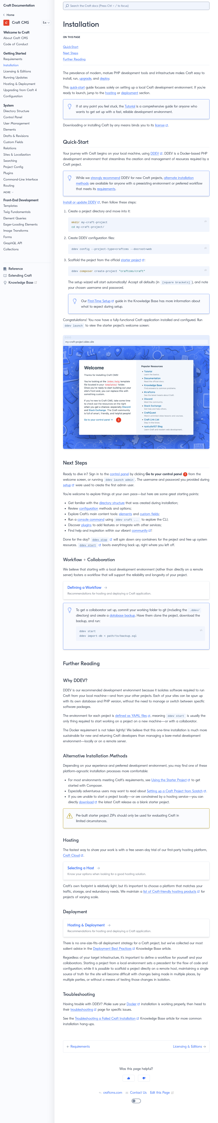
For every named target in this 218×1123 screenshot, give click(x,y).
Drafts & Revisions (16, 136)
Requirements (13, 59)
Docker (137, 1010)
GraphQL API (13, 243)
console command (92, 520)
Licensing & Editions (18, 71)
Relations (10, 148)
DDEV (159, 153)
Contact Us (136, 1098)
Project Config (13, 167)
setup (79, 485)
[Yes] (129, 1084)
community (143, 531)
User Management (16, 123)
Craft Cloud (87, 862)
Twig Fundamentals (17, 212)
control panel (121, 474)
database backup (124, 616)
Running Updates (15, 77)
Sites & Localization (17, 154)
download (89, 808)
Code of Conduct (15, 44)
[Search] (136, 6)
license (163, 125)
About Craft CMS (15, 38)
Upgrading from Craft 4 (19, 90)
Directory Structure (16, 111)
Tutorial (131, 106)
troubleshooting (87, 1015)
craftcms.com (109, 1098)
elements (128, 514)
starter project (134, 260)
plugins (87, 525)
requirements (121, 189)
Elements (10, 129)
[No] (144, 1084)
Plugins (8, 173)
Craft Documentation (20, 5)
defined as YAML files (135, 716)
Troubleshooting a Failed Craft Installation (109, 1024)
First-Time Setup (102, 301)
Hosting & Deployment (19, 84)
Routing (8, 185)
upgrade (90, 78)
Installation (11, 65)
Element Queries (15, 218)
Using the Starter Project (176, 781)
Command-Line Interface (21, 179)
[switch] (136, 1107)
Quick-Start (71, 47)
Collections (11, 249)
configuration (90, 509)
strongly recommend (106, 178)
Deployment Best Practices (116, 955)
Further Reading (74, 59)
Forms (8, 237)
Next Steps (71, 53)
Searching (10, 161)
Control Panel (13, 117)
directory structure (112, 503)
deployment (141, 93)
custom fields (152, 514)
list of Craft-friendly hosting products (175, 898)
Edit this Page (162, 1098)
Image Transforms (16, 230)
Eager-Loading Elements (21, 224)
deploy (110, 78)
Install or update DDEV (82, 202)
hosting (121, 93)
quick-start (78, 87)
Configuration (13, 96)
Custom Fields (13, 142)
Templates (10, 206)
